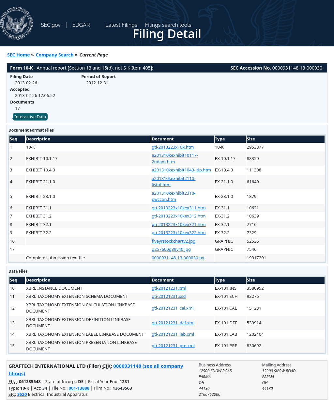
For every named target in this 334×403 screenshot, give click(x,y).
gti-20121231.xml (169, 288)
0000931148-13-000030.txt (178, 258)
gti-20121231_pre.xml (173, 345)
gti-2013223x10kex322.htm (179, 232)
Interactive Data (30, 117)
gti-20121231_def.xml (173, 323)
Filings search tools (168, 25)
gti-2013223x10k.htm (173, 147)
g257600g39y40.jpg (171, 249)
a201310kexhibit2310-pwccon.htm (173, 196)
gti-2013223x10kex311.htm (179, 208)
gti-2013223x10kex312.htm (179, 216)
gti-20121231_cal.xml (172, 308)
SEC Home (18, 55)
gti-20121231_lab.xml (173, 334)
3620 (22, 394)
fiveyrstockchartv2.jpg (173, 241)
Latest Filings (121, 25)
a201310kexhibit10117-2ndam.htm (175, 158)
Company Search (55, 55)
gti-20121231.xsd (169, 296)
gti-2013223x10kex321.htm (179, 224)
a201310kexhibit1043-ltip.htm (181, 170)
